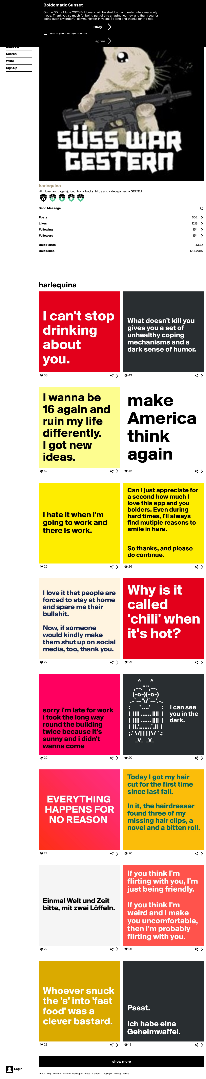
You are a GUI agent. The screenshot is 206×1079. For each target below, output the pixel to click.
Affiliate (66, 1074)
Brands (57, 1074)
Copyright (107, 1074)
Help (49, 1074)
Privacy (117, 1074)
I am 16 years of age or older (68, 33)
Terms (126, 1074)
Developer (77, 1074)
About (42, 1074)
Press (87, 1074)
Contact (96, 1074)
